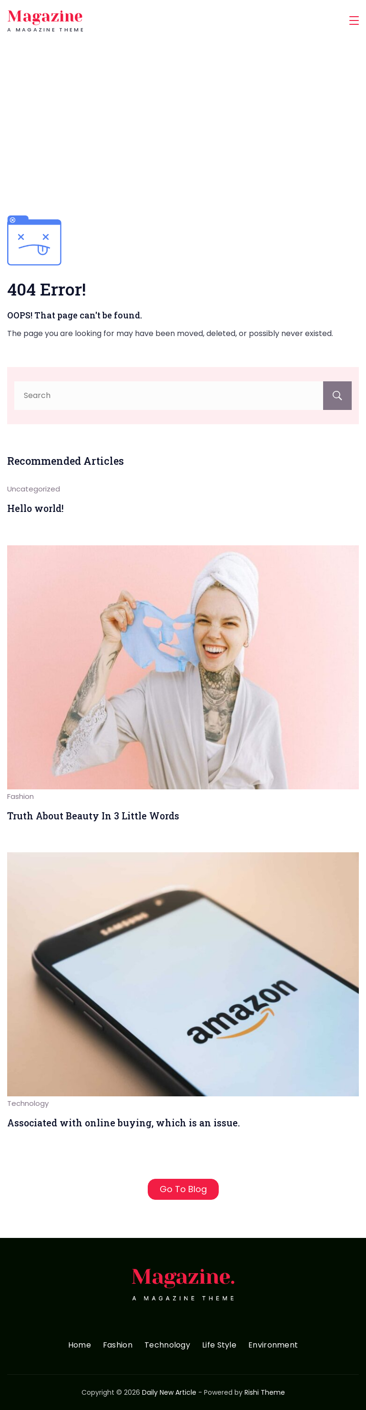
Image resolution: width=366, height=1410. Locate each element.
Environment (273, 1345)
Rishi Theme (264, 1392)
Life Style (219, 1345)
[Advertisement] (183, 112)
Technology (28, 1103)
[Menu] (354, 20)
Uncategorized (33, 489)
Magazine (45, 16)
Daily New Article (169, 1392)
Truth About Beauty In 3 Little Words (93, 816)
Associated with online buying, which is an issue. (123, 1123)
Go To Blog (183, 1189)
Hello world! (35, 508)
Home (79, 1345)
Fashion (20, 796)
